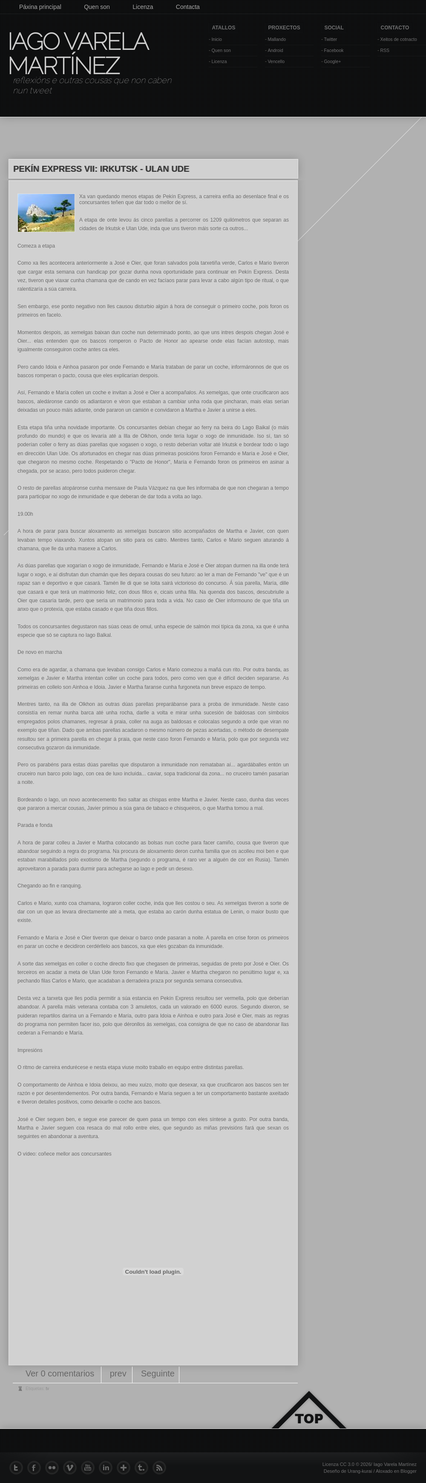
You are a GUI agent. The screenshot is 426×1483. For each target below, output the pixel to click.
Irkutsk (112, 228)
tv (47, 1388)
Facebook (333, 50)
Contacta (188, 6)
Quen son (97, 6)
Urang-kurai (360, 1471)
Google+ (332, 61)
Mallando (277, 39)
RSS (384, 50)
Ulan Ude (136, 228)
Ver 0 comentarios (61, 1373)
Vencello (276, 61)
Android (275, 50)
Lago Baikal (256, 428)
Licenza (142, 6)
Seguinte (158, 1373)
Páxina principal (40, 6)
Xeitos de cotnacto (398, 39)
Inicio (216, 39)
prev (118, 1373)
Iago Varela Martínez (77, 54)
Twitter (330, 39)
